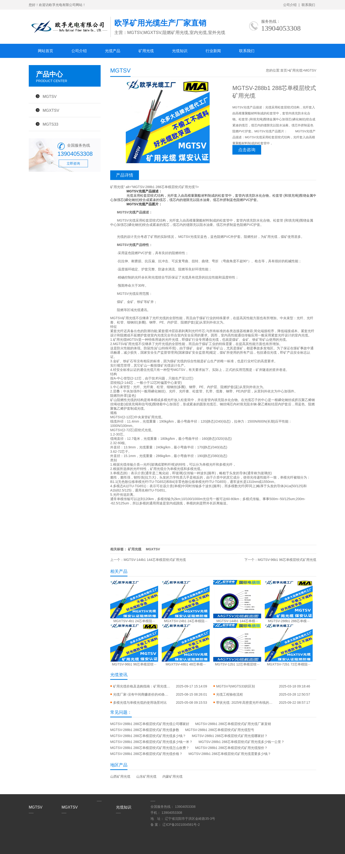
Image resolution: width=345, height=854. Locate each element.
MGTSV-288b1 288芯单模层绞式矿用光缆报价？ (231, 748)
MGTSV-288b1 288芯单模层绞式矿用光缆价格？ (146, 754)
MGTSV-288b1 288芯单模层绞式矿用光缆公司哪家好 (149, 724)
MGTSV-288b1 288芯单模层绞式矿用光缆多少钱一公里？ (241, 742)
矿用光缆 (146, 51)
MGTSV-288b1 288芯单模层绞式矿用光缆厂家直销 (233, 724)
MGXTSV (51, 110)
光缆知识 (179, 51)
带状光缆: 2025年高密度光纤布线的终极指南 (245, 702)
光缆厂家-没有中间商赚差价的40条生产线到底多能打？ (142, 694)
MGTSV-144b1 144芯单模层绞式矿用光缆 (155, 560)
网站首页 (45, 51)
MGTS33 (50, 124)
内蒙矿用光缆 (172, 776)
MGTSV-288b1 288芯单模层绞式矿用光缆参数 (144, 730)
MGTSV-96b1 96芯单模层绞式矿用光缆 (287, 560)
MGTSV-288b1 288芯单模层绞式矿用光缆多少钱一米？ (151, 742)
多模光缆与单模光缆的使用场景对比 (140, 702)
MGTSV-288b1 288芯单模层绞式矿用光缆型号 (219, 730)
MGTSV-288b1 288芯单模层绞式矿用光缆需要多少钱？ (230, 754)
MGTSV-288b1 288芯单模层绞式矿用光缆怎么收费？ (149, 748)
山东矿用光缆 (146, 776)
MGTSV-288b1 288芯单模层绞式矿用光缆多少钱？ (148, 736)
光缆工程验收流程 (229, 694)
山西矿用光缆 (120, 776)
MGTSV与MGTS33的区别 (235, 686)
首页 (283, 70)
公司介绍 (290, 5)
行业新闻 (213, 51)
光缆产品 (112, 51)
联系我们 (308, 5)
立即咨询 (73, 163)
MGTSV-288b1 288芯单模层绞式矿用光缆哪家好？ (230, 736)
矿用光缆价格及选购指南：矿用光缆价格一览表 (142, 686)
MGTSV (50, 96)
